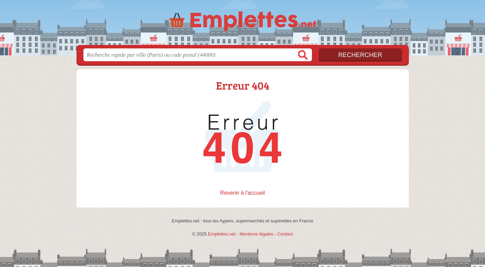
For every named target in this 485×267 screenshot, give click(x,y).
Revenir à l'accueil (242, 193)
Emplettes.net (222, 234)
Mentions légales (256, 234)
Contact (285, 234)
